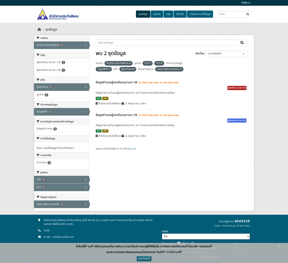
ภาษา (165, 231)
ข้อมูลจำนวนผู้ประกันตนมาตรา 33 (117, 115)
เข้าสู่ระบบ (245, 3)
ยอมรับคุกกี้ (144, 258)
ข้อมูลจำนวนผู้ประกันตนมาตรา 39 (117, 82)
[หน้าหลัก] (39, 29)
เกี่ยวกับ (180, 14)
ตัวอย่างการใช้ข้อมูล (200, 14)
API (121, 148)
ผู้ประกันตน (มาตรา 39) (237, 88)
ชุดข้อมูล (142, 14)
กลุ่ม (168, 14)
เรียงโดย (199, 53)
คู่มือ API (131, 148)
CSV (105, 98)
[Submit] (248, 14)
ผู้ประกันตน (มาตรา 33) (237, 120)
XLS (98, 98)
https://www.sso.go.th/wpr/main (232, 226)
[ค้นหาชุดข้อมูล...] (234, 14)
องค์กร (157, 14)
